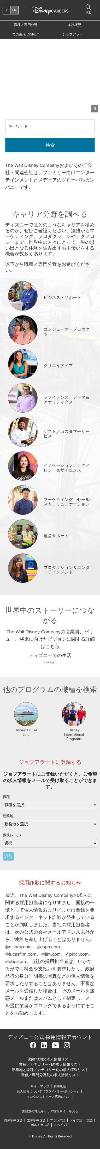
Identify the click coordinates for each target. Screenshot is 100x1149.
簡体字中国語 (13, 1120)
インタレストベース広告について (50, 1097)
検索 (50, 145)
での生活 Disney (24, 35)
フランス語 (58, 1120)
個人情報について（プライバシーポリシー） (48, 1091)
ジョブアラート (74, 34)
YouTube (55, 1045)
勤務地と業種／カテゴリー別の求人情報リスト (50, 1070)
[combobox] (50, 824)
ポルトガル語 (40, 1125)
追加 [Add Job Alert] (8, 856)
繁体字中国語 (36, 1120)
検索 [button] (88, 12)
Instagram (67, 1045)
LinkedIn (44, 1045)
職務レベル (12, 835)
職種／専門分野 (26, 25)
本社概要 (74, 25)
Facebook (33, 1045)
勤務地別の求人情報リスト (50, 1059)
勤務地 (8, 816)
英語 (89, 1120)
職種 (6, 797)
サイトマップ (40, 1086)
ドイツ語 (76, 1120)
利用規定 (61, 1086)
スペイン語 (61, 1125)
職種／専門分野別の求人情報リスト (50, 1075)
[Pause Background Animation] (94, 109)
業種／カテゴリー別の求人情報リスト (50, 1064)
